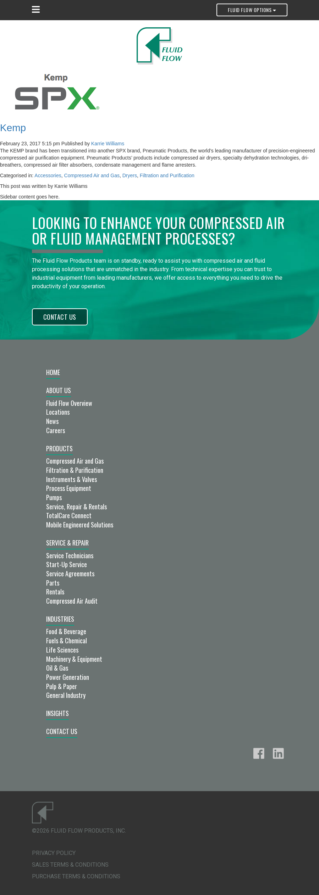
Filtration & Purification (74, 470)
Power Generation (67, 677)
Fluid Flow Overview (69, 403)
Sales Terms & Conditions (70, 864)
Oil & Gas (57, 667)
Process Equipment (68, 488)
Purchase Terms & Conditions (76, 876)
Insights (57, 713)
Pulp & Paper (61, 686)
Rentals (55, 591)
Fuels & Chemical (66, 640)
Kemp (13, 127)
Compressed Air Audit (72, 600)
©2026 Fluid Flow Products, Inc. (79, 830)
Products (59, 448)
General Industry (66, 695)
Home (53, 372)
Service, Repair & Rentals (76, 506)
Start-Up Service (66, 564)
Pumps (54, 497)
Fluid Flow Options (252, 9)
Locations (58, 411)
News (52, 421)
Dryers (129, 175)
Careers (55, 430)
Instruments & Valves (71, 479)
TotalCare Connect (69, 515)
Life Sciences (62, 649)
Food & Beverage (66, 631)
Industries (60, 618)
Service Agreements (70, 573)
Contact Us (59, 316)
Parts (52, 582)
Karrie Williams (107, 143)
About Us (58, 390)
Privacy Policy (54, 853)
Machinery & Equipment (74, 659)
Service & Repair (67, 542)
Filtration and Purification (167, 175)
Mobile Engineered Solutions (79, 524)
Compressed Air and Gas (92, 175)
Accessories (47, 175)
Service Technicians (69, 555)
